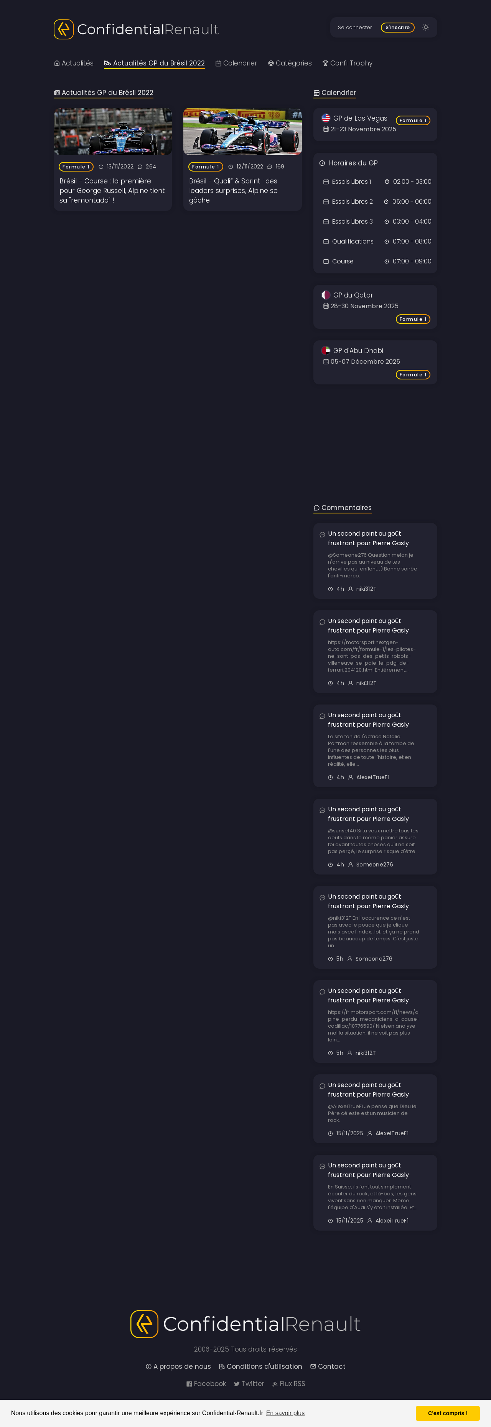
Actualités (74, 63)
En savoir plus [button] (285, 1413)
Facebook (206, 1383)
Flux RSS (288, 1383)
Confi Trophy (347, 63)
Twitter (249, 1383)
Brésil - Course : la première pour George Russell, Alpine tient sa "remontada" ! (112, 191)
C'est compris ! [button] (448, 1413)
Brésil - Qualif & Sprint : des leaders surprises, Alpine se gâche (233, 191)
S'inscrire (398, 27)
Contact (328, 1366)
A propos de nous (178, 1366)
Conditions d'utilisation (260, 1366)
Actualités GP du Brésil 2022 (154, 63)
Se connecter (355, 27)
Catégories (290, 63)
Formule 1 (76, 166)
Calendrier (236, 63)
